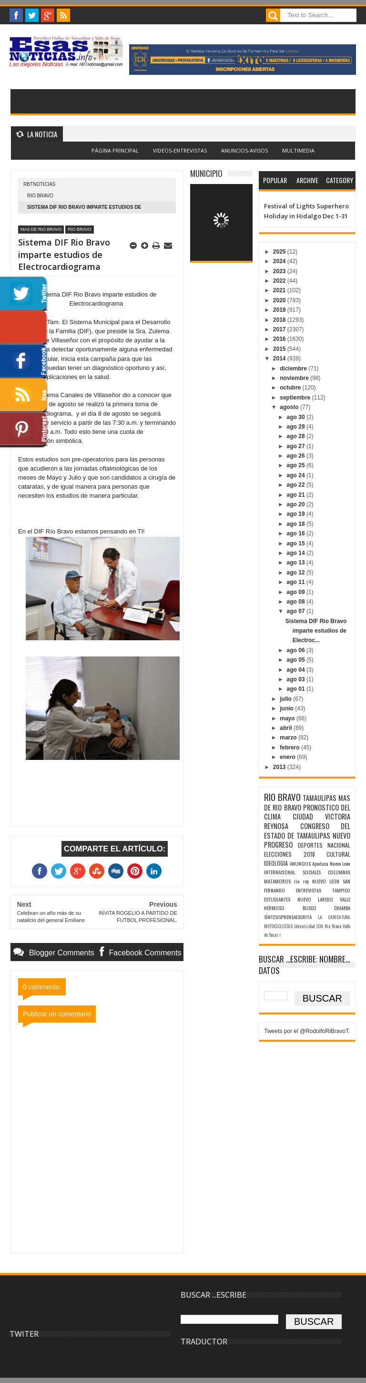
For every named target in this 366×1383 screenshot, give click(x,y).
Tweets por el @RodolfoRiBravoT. (307, 1031)
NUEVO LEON (325, 881)
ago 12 (296, 572)
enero (288, 757)
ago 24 (296, 475)
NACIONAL (338, 845)
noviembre (295, 378)
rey (306, 881)
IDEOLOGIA (276, 863)
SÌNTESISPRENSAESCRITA (288, 917)
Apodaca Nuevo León (331, 863)
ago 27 (296, 446)
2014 (280, 358)
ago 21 (296, 495)
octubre (291, 387)
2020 (280, 300)
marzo (289, 737)
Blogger (204, 156)
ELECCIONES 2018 (289, 854)
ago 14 (296, 553)
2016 (280, 339)
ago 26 (296, 455)
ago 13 (296, 562)
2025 (280, 251)
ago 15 (296, 543)
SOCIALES (312, 872)
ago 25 (296, 465)
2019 (280, 310)
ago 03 (296, 679)
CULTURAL (338, 854)
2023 (280, 271)
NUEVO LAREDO (315, 899)
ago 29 (296, 426)
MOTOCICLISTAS (278, 926)
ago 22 (296, 484)
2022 (280, 280)
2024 (280, 261)
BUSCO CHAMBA (326, 908)
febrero (290, 747)
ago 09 (296, 592)
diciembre (294, 368)
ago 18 (296, 524)
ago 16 (296, 533)
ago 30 (296, 417)
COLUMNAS (339, 872)
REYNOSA (276, 826)
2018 (280, 320)
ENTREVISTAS (308, 890)
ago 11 (296, 582)
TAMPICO (341, 890)
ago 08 (296, 601)
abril (287, 728)
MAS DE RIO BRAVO (40, 229)
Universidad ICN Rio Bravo (317, 926)
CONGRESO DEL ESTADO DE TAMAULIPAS (307, 830)
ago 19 (296, 514)
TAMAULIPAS (319, 798)
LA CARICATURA (334, 917)
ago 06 (296, 650)
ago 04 (296, 669)
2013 (280, 767)
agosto (290, 407)
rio (296, 881)
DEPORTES (310, 845)
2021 (280, 290)
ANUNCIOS (300, 863)
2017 (280, 329)
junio (287, 708)
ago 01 (296, 689)
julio (286, 699)
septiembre (296, 397)
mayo (288, 718)
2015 (280, 349)
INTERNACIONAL (279, 872)
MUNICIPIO (206, 173)
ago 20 (296, 504)
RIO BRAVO (40, 195)
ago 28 (296, 436)
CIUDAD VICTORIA (321, 816)
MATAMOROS (277, 881)
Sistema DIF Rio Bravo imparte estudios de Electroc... (316, 631)
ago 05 (296, 659)
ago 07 (296, 611)
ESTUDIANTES (277, 899)
